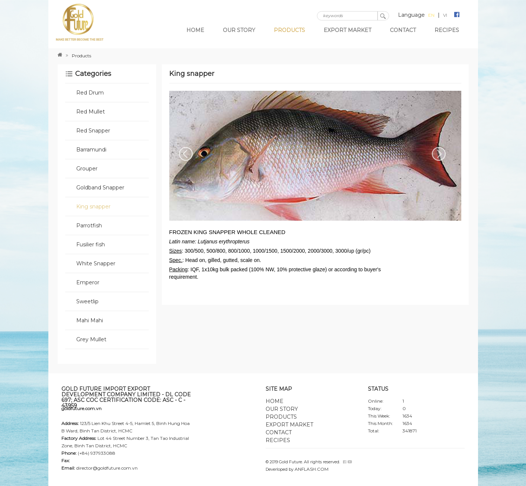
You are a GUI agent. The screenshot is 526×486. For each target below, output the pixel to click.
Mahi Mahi (89, 320)
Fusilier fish (90, 244)
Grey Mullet (91, 339)
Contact (403, 30)
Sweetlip (87, 301)
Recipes (446, 30)
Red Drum (90, 92)
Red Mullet (90, 111)
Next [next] (439, 154)
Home (195, 30)
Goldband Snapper (100, 187)
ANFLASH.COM (311, 469)
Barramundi (91, 149)
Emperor (87, 282)
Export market (347, 30)
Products (289, 30)
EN (431, 15)
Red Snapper (93, 130)
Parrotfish (89, 225)
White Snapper (95, 263)
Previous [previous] (186, 154)
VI (445, 15)
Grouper (86, 168)
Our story (239, 30)
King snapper (93, 206)
